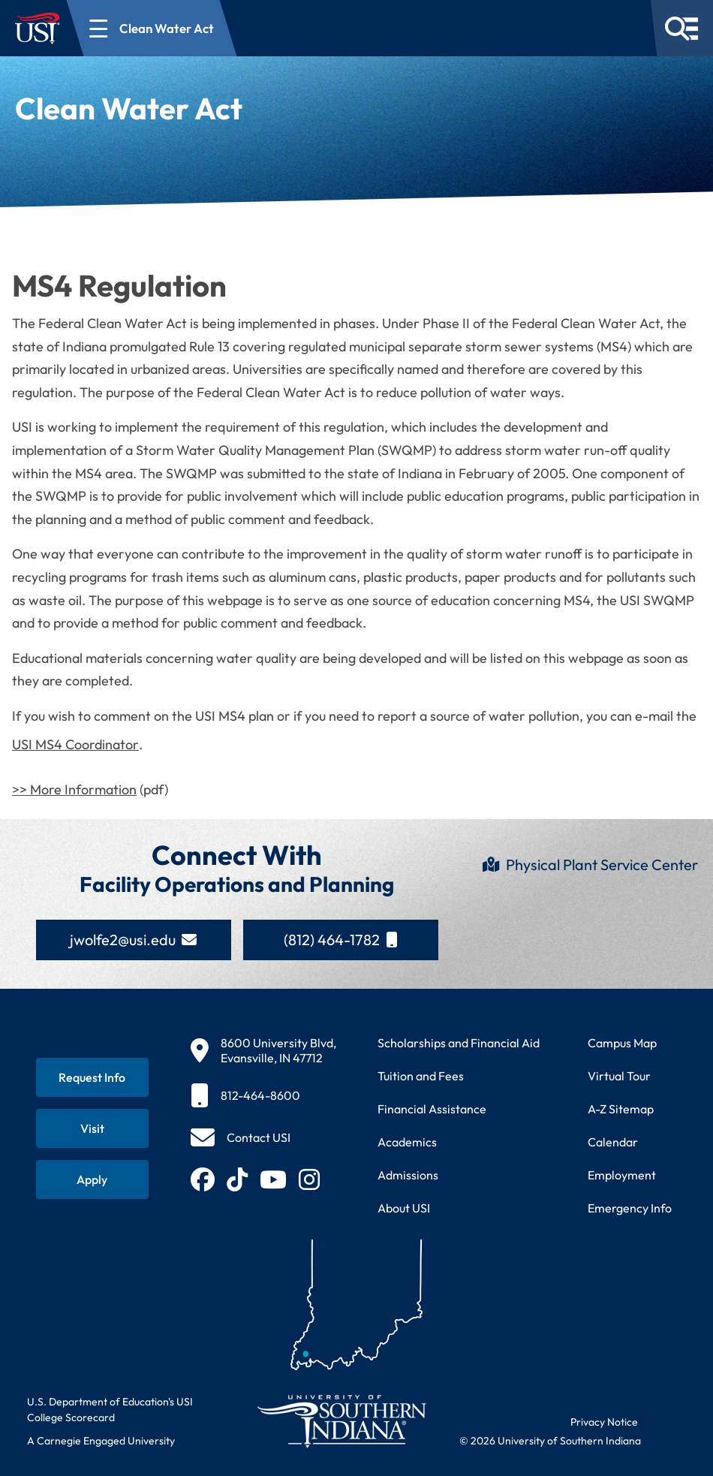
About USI (404, 1207)
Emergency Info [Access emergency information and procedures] (630, 1207)
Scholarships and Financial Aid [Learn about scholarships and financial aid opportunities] (459, 1042)
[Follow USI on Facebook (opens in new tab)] (203, 1179)
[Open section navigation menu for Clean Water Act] (152, 28)
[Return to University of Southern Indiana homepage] (341, 1421)
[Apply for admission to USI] (92, 1179)
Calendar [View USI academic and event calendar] (613, 1141)
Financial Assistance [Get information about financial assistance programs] (432, 1108)
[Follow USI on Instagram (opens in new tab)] (309, 1179)
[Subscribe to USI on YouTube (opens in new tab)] (273, 1179)
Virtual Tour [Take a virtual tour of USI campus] (619, 1075)
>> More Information (74, 789)
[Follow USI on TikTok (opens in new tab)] (237, 1179)
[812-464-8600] (263, 1095)
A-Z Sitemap (621, 1108)
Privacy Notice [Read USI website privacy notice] (604, 1422)
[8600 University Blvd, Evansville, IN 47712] (263, 1050)
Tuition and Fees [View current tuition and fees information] (421, 1075)
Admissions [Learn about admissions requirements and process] (408, 1174)
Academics (407, 1141)
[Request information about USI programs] (92, 1077)
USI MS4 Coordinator (75, 744)
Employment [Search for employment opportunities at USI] (622, 1174)
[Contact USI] (240, 1137)
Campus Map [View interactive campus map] (622, 1042)
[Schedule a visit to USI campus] (92, 1128)
